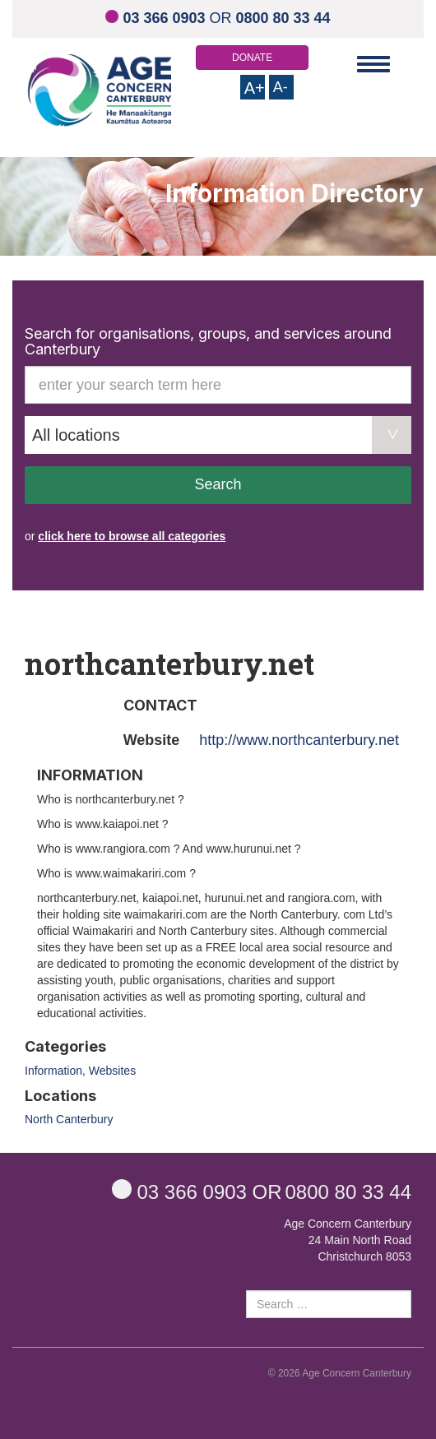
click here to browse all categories (131, 536)
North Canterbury (69, 1119)
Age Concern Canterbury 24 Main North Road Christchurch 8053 (347, 1240)
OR (217, 18)
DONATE (252, 57)
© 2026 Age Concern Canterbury (339, 1373)
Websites (112, 1070)
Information (53, 1070)
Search (217, 484)
